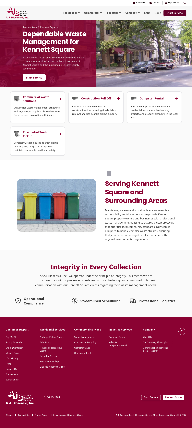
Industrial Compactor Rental (118, 344)
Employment (12, 374)
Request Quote (173, 397)
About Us (147, 337)
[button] (71, 13)
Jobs (158, 12)
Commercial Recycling (85, 342)
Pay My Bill (11, 337)
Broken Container (14, 348)
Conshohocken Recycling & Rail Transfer (155, 349)
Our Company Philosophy (155, 342)
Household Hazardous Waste (51, 349)
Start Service (175, 12)
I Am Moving (12, 358)
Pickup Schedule (14, 342)
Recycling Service (49, 356)
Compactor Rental (83, 353)
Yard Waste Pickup (49, 361)
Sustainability (12, 379)
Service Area (30, 27)
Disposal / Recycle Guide (52, 366)
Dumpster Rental (117, 337)
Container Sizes (82, 348)
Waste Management (84, 337)
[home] (17, 13)
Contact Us (11, 369)
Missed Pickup (13, 353)
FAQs (147, 12)
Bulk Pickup (45, 342)
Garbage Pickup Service (52, 337)
